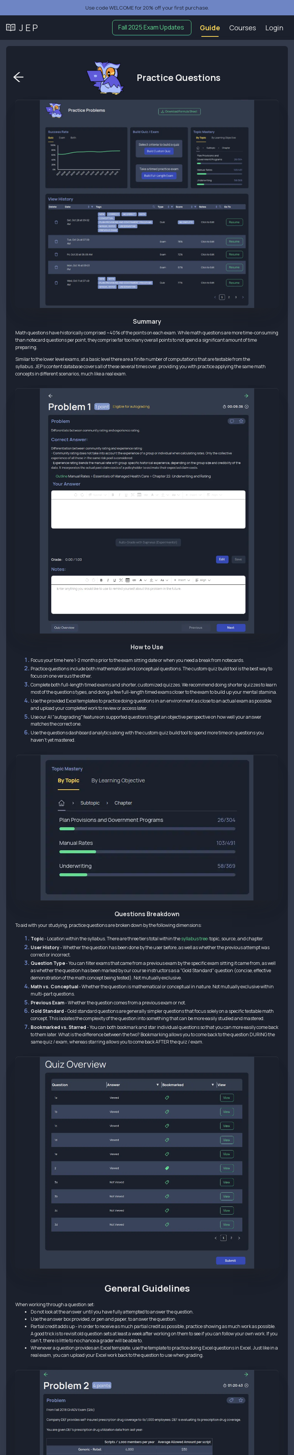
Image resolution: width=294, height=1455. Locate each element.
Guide (210, 27)
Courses (242, 27)
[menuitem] (210, 28)
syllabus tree (194, 938)
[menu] (243, 28)
